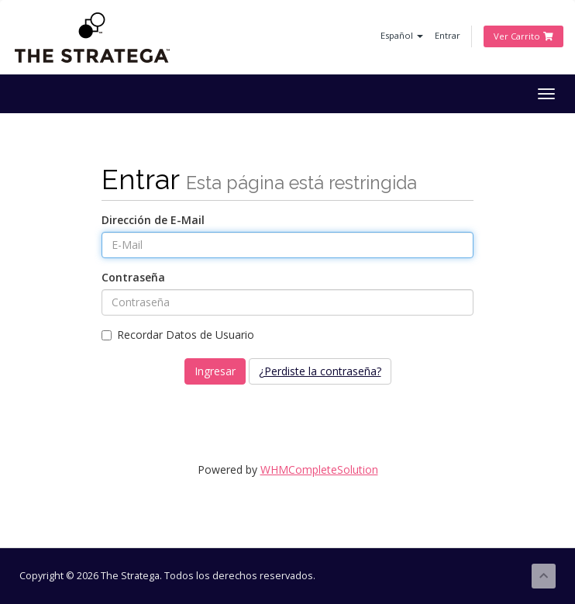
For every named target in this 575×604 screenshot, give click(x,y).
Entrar (447, 35)
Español (401, 35)
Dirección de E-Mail (153, 219)
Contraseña (133, 277)
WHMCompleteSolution (319, 469)
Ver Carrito (523, 36)
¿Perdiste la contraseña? (320, 371)
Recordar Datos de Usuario (178, 334)
